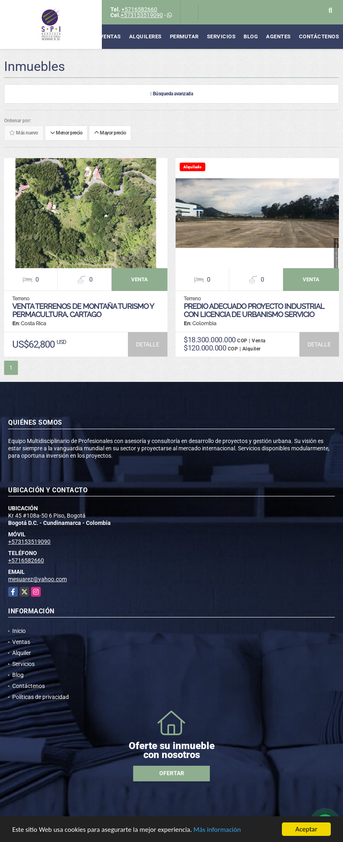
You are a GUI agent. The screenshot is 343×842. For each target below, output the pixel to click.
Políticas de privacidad (40, 697)
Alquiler (21, 653)
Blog (251, 36)
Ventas (110, 36)
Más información (217, 831)
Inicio (19, 631)
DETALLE (147, 344)
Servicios (221, 36)
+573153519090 (142, 15)
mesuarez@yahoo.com (37, 579)
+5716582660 (139, 9)
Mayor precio (110, 133)
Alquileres (145, 36)
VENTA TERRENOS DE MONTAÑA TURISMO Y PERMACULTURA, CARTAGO (83, 310)
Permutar (184, 36)
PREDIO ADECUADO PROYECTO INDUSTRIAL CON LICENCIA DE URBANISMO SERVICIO (254, 310)
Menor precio (66, 133)
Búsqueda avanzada (171, 94)
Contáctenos (319, 36)
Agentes (278, 36)
